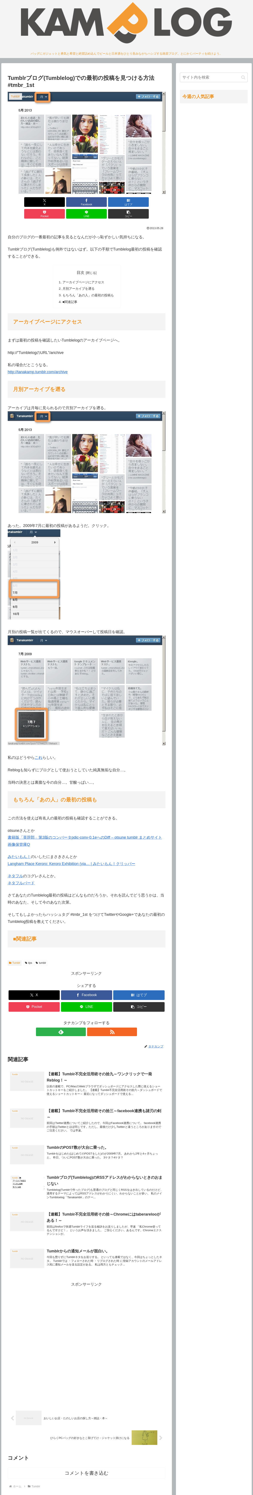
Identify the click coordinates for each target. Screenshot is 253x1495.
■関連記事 (69, 291)
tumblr (41, 952)
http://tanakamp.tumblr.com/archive (38, 362)
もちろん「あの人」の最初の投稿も (88, 284)
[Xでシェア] (20, 202)
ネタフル (15, 866)
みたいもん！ (19, 846)
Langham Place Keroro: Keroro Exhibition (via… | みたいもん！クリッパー (71, 853)
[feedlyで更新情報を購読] (81, 1021)
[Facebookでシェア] (47, 202)
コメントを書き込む (87, 1468)
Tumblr (14, 952)
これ (38, 747)
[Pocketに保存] (99, 202)
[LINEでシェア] (126, 202)
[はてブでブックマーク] (73, 202)
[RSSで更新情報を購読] (91, 1021)
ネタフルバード (21, 873)
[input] (214, 77)
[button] (152, 202)
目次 (80, 261)
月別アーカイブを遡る (78, 277)
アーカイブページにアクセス (83, 270)
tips (28, 952)
